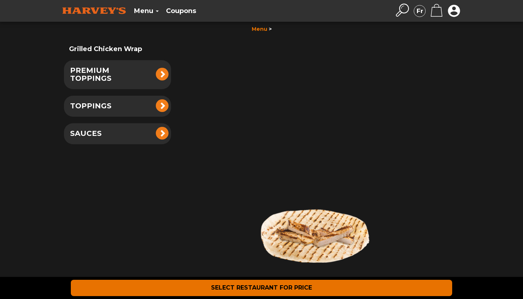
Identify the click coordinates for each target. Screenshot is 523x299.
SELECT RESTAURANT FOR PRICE (261, 287)
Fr (420, 10)
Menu (259, 29)
